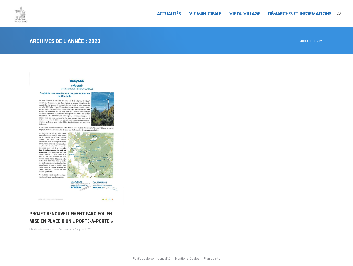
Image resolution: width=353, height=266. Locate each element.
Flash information (41, 229)
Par (64, 229)
